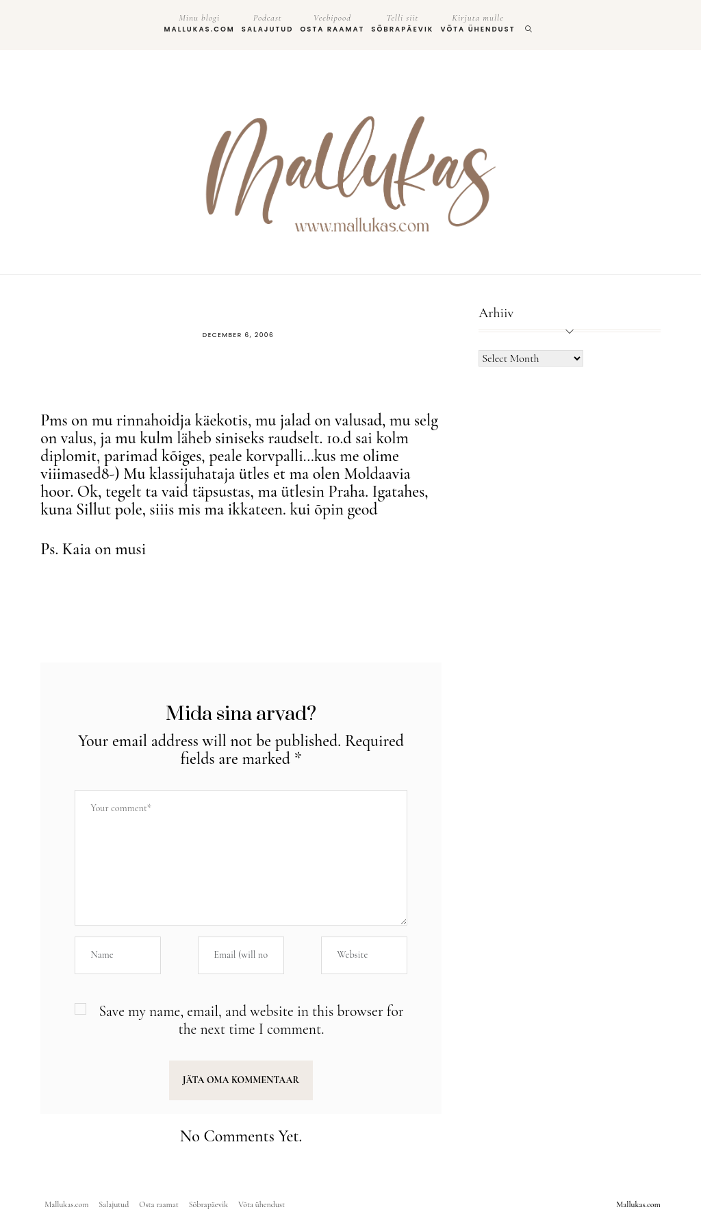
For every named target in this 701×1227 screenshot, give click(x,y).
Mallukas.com (199, 23)
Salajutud (268, 23)
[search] (529, 25)
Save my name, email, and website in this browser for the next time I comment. (251, 1020)
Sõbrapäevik (402, 23)
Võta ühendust (477, 23)
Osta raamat (332, 23)
